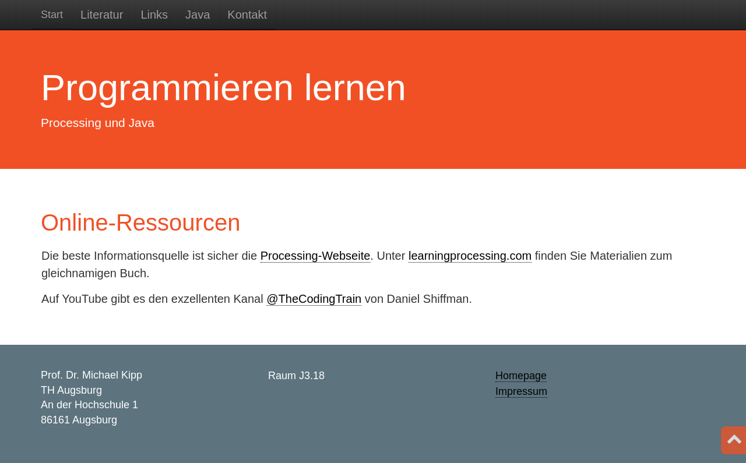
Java (197, 14)
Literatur (101, 14)
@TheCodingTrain (313, 298)
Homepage (521, 375)
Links (154, 14)
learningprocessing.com (470, 255)
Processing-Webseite (316, 255)
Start (52, 14)
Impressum (521, 391)
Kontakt (247, 14)
